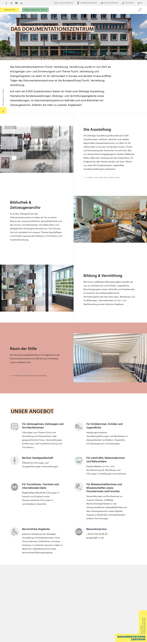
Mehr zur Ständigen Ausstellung (104, 177)
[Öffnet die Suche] (140, 10)
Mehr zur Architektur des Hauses (31, 375)
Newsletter (9, 10)
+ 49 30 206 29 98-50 (96, 534)
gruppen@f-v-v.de (95, 537)
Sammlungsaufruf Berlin (35, 10)
